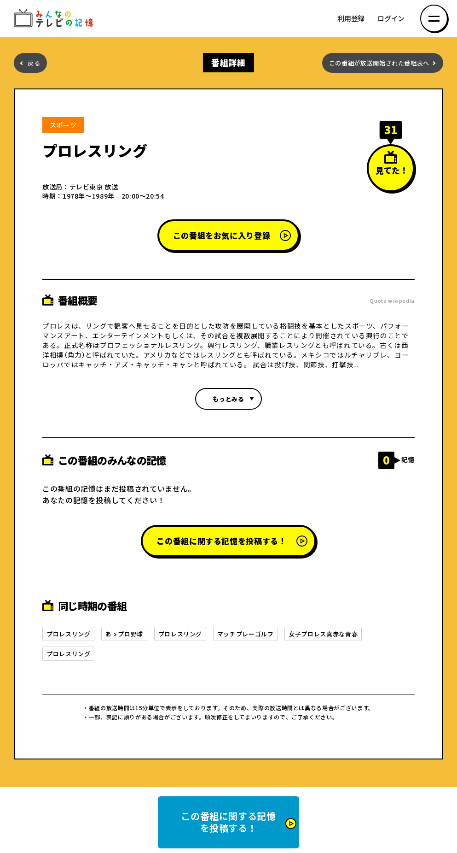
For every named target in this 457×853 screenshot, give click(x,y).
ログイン (391, 18)
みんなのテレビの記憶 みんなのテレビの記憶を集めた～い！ (55, 19)
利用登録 (350, 18)
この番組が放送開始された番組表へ (379, 63)
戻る (34, 63)
